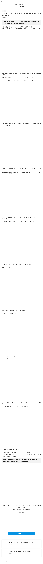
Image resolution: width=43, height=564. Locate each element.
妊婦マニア (21, 6)
